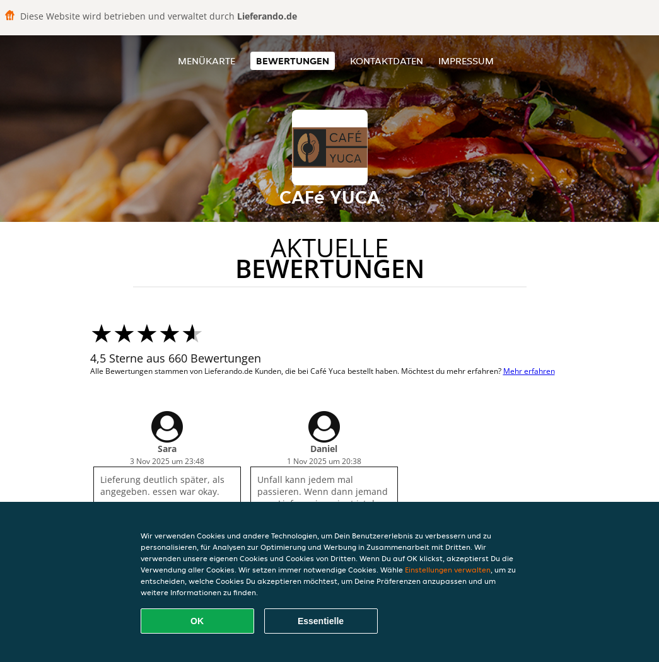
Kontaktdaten (386, 60)
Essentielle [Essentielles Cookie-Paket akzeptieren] (321, 621)
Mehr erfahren (529, 371)
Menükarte (206, 60)
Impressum (466, 60)
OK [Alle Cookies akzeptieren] (197, 621)
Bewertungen (292, 60)
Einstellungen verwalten (448, 569)
